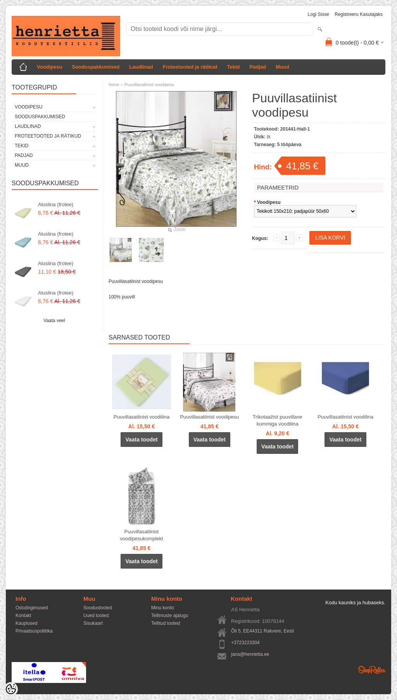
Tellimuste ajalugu (169, 615)
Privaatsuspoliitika (34, 631)
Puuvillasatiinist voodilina (141, 417)
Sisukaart (93, 623)
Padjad (258, 67)
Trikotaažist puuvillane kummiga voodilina (277, 420)
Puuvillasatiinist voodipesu (149, 84)
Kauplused (27, 623)
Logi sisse (318, 14)
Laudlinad (141, 67)
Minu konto (162, 607)
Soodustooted (97, 607)
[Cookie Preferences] (11, 689)
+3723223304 (245, 642)
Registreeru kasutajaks (359, 14)
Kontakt (23, 615)
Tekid (233, 67)
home (114, 84)
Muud (282, 67)
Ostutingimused (32, 607)
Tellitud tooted (165, 623)
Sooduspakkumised (95, 67)
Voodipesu (49, 67)
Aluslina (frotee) (55, 204)
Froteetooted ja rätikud (190, 67)
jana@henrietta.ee (250, 654)
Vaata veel (54, 320)
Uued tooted (96, 615)
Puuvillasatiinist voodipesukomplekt (141, 535)
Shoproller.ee (371, 670)
